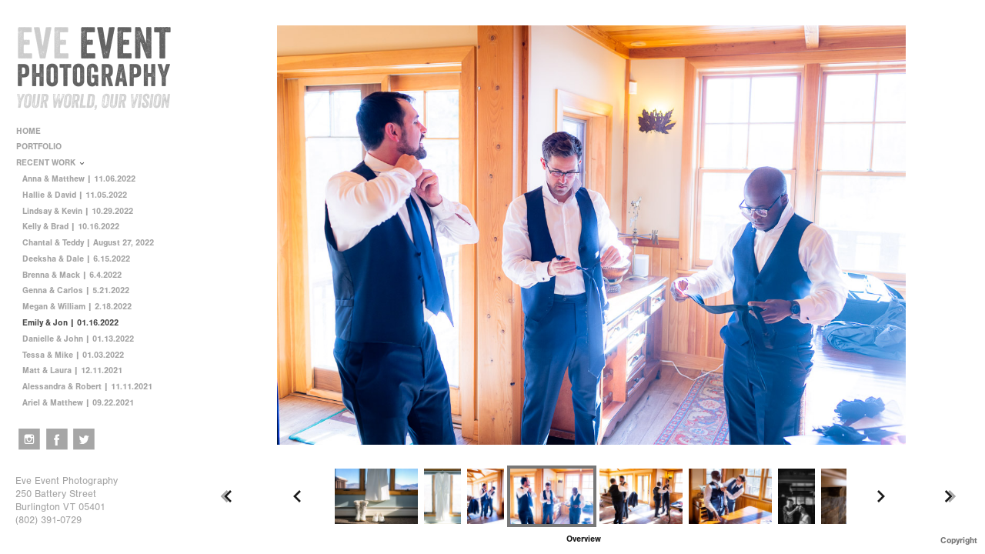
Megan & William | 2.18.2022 (77, 307)
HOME (28, 131)
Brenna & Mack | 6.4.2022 (72, 275)
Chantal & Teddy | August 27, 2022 (88, 243)
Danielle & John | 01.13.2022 (78, 339)
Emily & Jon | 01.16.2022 (70, 323)
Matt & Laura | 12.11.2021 (72, 370)
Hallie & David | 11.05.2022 (74, 195)
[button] (583, 539)
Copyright (958, 541)
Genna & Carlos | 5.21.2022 (75, 290)
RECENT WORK (51, 163)
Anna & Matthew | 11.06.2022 (78, 179)
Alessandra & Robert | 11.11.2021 (87, 387)
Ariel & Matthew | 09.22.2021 (78, 403)
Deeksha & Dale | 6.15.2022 (76, 259)
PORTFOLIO (44, 147)
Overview (583, 539)
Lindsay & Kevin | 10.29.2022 (77, 211)
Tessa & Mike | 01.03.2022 (73, 355)
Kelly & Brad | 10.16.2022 (70, 227)
